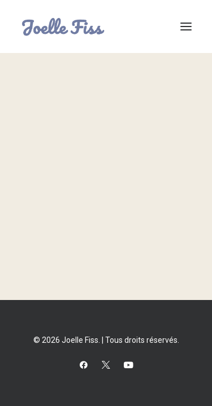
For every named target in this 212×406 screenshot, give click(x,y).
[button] (186, 26)
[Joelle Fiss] (63, 26)
